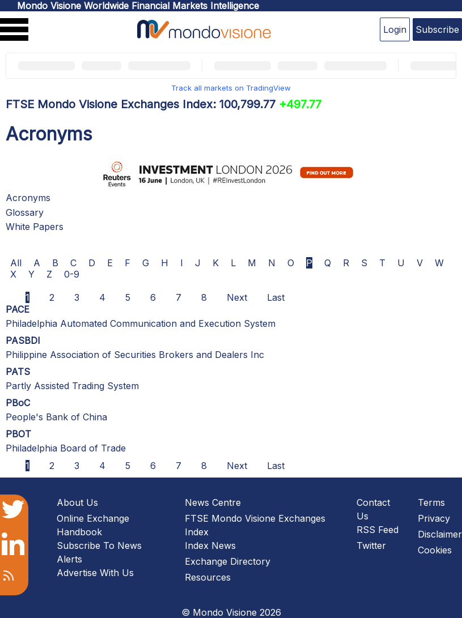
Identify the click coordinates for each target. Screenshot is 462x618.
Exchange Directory (227, 561)
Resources (208, 577)
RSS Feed (378, 529)
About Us (77, 502)
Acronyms (28, 197)
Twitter (371, 545)
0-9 (71, 274)
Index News (210, 545)
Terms (431, 502)
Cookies (435, 550)
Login (394, 29)
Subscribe (437, 29)
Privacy (434, 518)
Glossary (25, 212)
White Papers (34, 226)
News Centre (213, 502)
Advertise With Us (95, 572)
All (16, 262)
